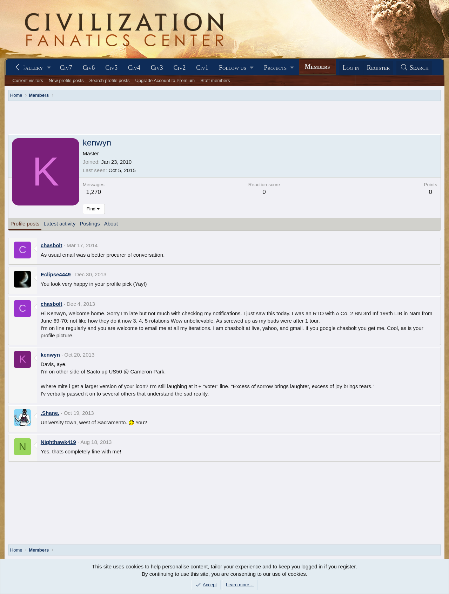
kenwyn (50, 355)
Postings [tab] (90, 224)
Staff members (215, 80)
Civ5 (111, 67)
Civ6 (89, 67)
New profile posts (66, 80)
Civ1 (202, 67)
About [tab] (111, 224)
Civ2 (180, 67)
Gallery (32, 67)
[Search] (414, 68)
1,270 (93, 192)
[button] (49, 68)
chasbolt (51, 245)
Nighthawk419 (58, 442)
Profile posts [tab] (25, 224)
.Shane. (50, 413)
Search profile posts (109, 80)
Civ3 (157, 67)
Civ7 (66, 67)
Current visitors (27, 80)
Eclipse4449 (56, 274)
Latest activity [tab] (59, 224)
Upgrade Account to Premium (165, 80)
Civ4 (134, 67)
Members (317, 66)
